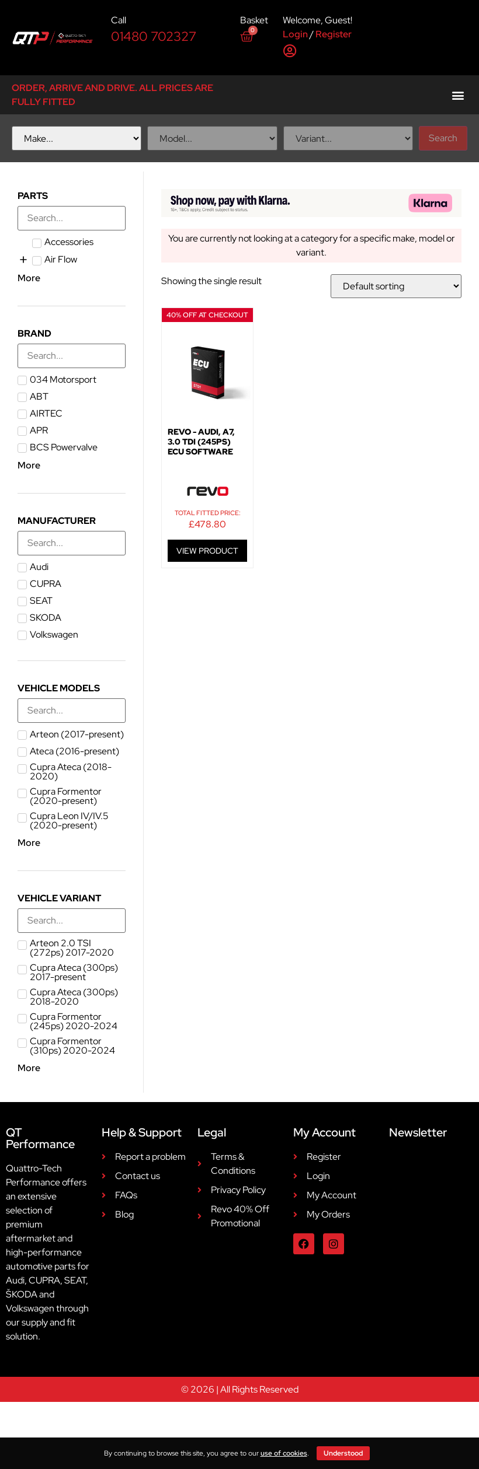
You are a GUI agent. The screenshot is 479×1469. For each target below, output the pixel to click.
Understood (343, 1453)
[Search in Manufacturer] (72, 543)
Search (443, 138)
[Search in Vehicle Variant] (72, 920)
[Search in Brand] (72, 356)
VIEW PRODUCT (207, 550)
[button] (457, 94)
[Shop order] (396, 286)
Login (295, 34)
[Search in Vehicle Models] (72, 710)
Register (333, 34)
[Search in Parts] (72, 218)
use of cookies (284, 1453)
